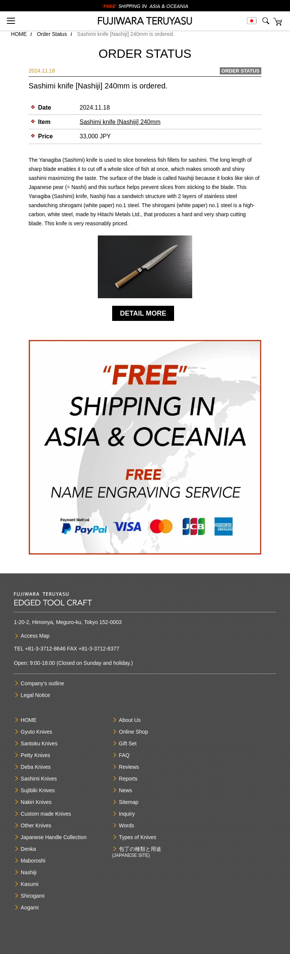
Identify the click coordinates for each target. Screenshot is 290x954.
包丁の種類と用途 (140, 849)
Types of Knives (137, 837)
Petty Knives (35, 755)
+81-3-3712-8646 (45, 649)
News (125, 790)
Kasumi (30, 884)
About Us (130, 720)
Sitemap (128, 802)
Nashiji (29, 872)
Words (126, 825)
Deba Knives (36, 767)
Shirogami (33, 896)
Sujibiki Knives (38, 790)
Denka (28, 849)
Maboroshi (33, 861)
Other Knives (36, 825)
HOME (19, 34)
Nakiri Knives (36, 802)
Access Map (35, 635)
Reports (128, 779)
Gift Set (128, 743)
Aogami (30, 907)
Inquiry (127, 814)
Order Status (52, 34)
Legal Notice (35, 695)
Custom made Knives (46, 814)
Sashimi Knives (39, 779)
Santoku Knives (39, 743)
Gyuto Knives (36, 732)
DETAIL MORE (143, 313)
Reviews (129, 767)
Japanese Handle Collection (53, 837)
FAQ (124, 755)
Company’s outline (42, 683)
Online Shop (133, 732)
